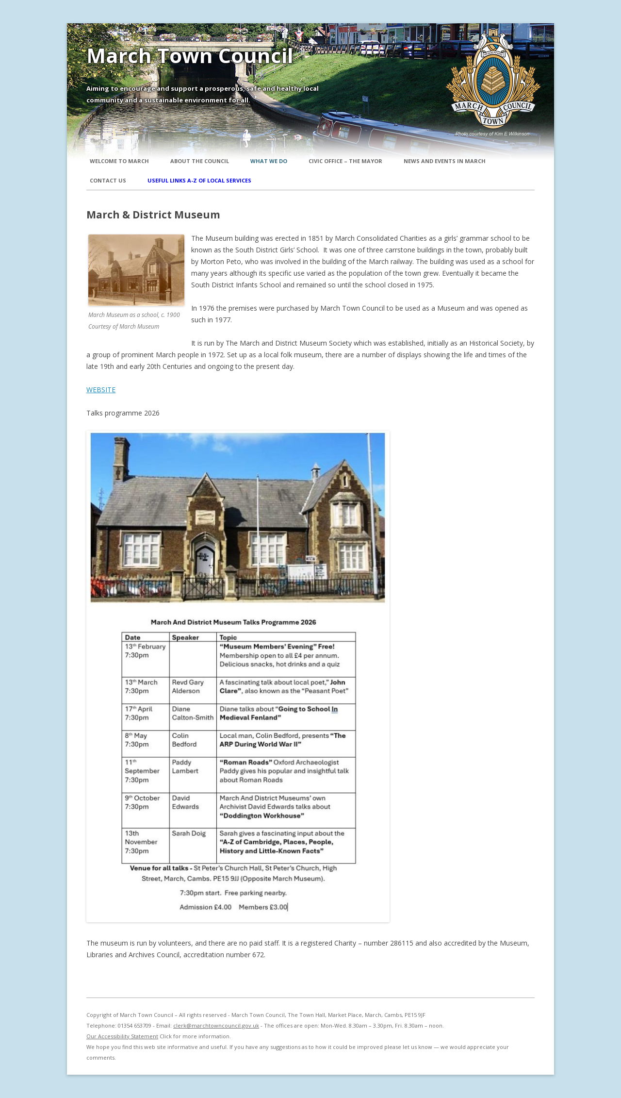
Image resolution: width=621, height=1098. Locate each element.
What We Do (268, 161)
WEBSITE (100, 389)
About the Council (199, 161)
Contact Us (108, 180)
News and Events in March (445, 161)
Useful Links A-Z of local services (199, 180)
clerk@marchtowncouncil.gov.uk (216, 1025)
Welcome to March (119, 161)
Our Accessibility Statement (122, 1036)
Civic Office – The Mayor (345, 161)
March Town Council (190, 55)
